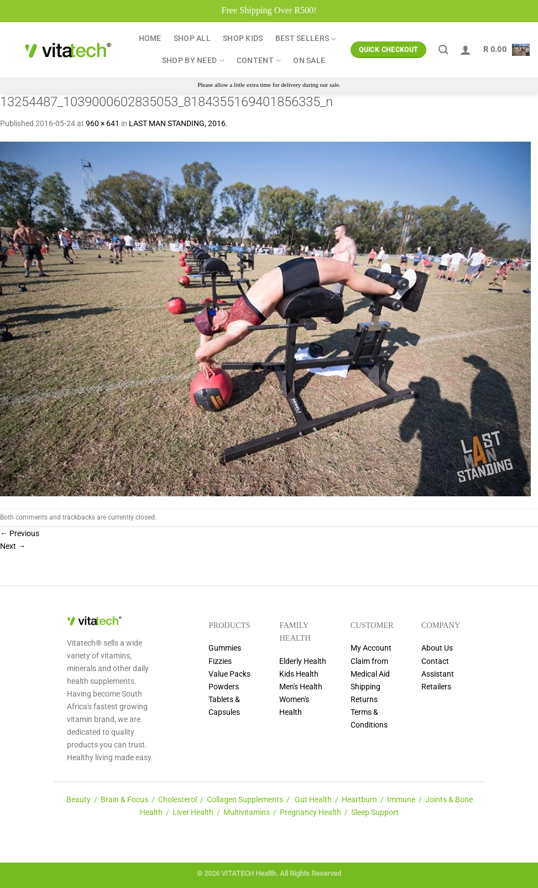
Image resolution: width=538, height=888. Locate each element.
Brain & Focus (124, 799)
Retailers (436, 687)
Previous (19, 533)
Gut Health (313, 799)
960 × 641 (102, 123)
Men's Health (300, 687)
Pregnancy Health (310, 812)
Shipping (365, 687)
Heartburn (359, 799)
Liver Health (193, 812)
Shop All (192, 38)
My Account (371, 648)
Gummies (224, 648)
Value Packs (229, 674)
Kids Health (298, 674)
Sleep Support (375, 812)
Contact (435, 661)
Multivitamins (246, 812)
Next (12, 546)
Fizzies (220, 661)
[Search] (443, 50)
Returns (364, 699)
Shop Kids (243, 38)
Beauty (78, 799)
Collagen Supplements (245, 799)
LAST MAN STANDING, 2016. (178, 123)
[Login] (465, 50)
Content (259, 60)
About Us (437, 648)
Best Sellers (306, 39)
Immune (401, 799)
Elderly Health (302, 661)
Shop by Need (193, 60)
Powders (223, 687)
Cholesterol (177, 799)
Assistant (437, 674)
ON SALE (309, 60)
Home (150, 38)
